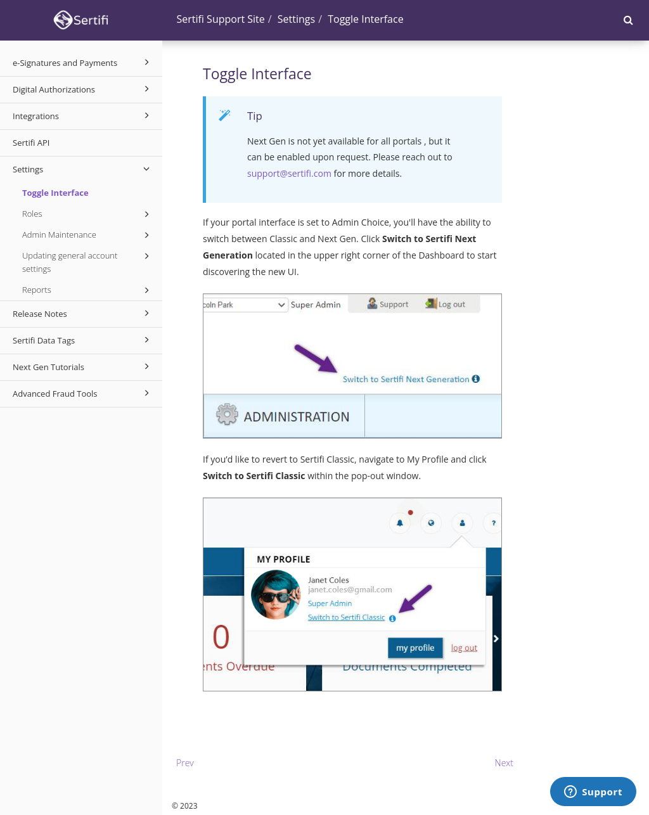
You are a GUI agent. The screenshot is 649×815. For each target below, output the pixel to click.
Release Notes (83, 313)
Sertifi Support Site (221, 19)
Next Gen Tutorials (83, 366)
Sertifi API (31, 142)
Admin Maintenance (87, 235)
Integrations (83, 115)
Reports (87, 290)
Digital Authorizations (83, 89)
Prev (185, 763)
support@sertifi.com (289, 173)
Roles (87, 214)
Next (504, 763)
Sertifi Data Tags (83, 340)
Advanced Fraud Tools (83, 393)
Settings (83, 169)
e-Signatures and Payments (83, 62)
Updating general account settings (87, 261)
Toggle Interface (55, 192)
